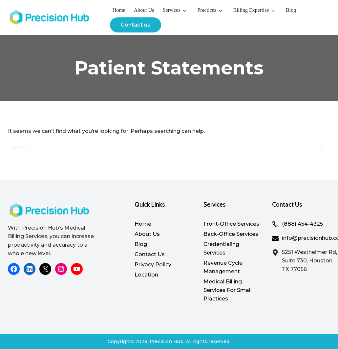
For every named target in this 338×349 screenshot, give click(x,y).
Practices (206, 10)
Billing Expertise (251, 10)
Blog (291, 10)
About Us (144, 10)
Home (119, 10)
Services (171, 10)
